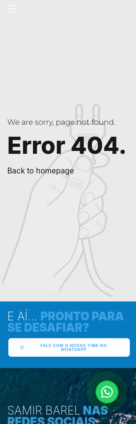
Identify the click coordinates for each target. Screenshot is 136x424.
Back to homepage (40, 170)
